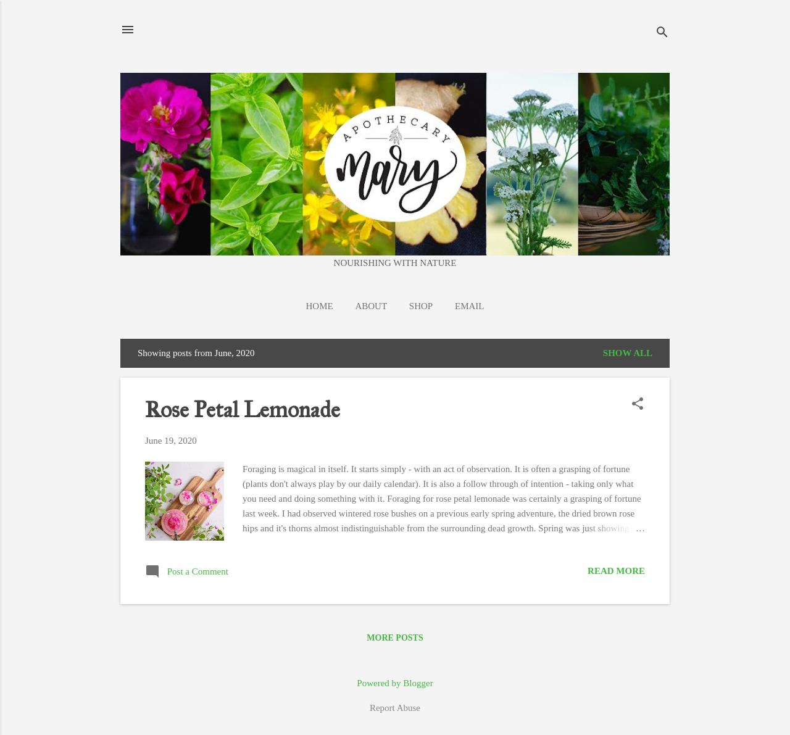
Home (319, 306)
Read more (616, 571)
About (371, 306)
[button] (637, 404)
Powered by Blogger (395, 683)
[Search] (662, 33)
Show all (627, 353)
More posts (395, 637)
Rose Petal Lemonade (242, 409)
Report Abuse (395, 708)
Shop (421, 306)
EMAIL (469, 306)
